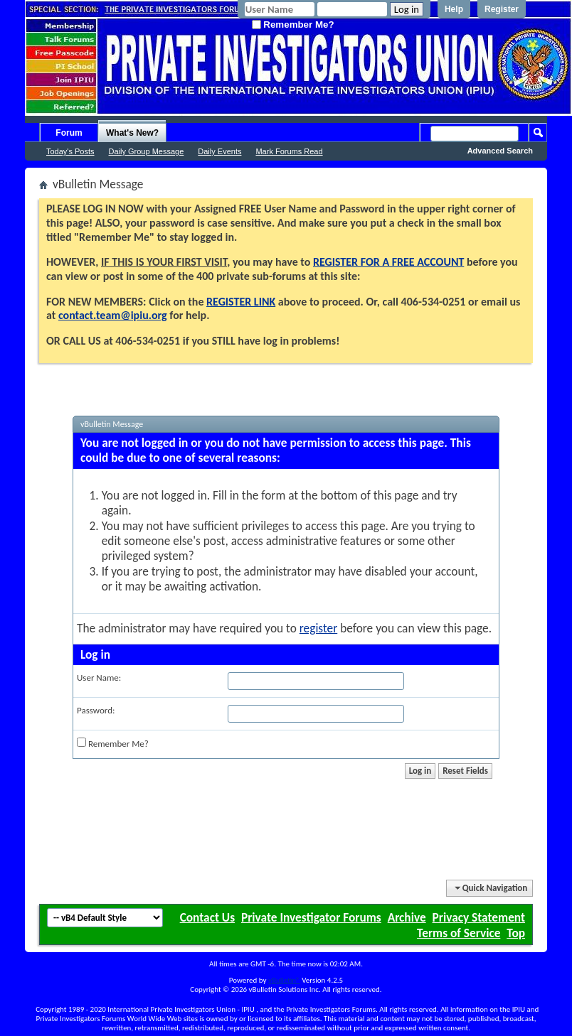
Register (501, 9)
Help (454, 9)
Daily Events (219, 151)
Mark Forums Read (288, 151)
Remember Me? (293, 24)
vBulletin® (284, 980)
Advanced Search (500, 150)
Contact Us (207, 917)
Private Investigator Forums (311, 917)
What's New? (132, 133)
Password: (96, 710)
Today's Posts (70, 151)
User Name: (99, 677)
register (318, 628)
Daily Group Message (146, 151)
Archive (407, 917)
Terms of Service (458, 933)
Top (516, 933)
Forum (68, 133)
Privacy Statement (479, 917)
